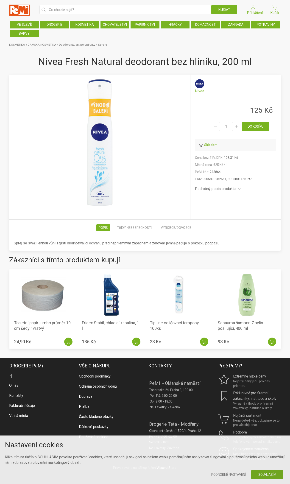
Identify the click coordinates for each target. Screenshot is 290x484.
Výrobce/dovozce (176, 227)
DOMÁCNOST (205, 24)
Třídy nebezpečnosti (134, 227)
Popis (103, 227)
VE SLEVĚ (24, 24)
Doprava (85, 396)
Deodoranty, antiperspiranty (77, 44)
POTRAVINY (266, 24)
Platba (84, 406)
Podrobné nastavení (228, 474)
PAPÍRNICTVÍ (145, 24)
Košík (274, 10)
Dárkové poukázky (94, 427)
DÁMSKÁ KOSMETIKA (42, 44)
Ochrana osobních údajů (98, 386)
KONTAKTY (160, 366)
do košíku (255, 126)
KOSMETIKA (84, 24)
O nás (13, 385)
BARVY (24, 33)
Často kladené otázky (96, 416)
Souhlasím (267, 474)
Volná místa (18, 416)
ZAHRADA (235, 24)
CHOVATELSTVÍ (115, 24)
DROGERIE (54, 24)
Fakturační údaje (22, 405)
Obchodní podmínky (95, 376)
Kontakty (16, 395)
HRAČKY (175, 24)
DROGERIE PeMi (26, 366)
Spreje (102, 44)
